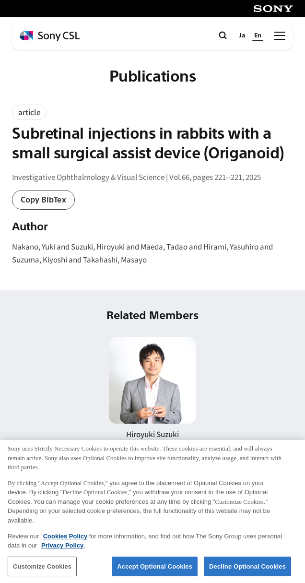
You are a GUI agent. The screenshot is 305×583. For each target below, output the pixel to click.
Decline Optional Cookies (247, 570)
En (257, 35)
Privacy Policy (62, 549)
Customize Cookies (42, 570)
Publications (152, 77)
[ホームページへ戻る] (50, 36)
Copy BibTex (43, 199)
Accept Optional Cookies (154, 570)
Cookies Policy (65, 540)
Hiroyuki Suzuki (152, 433)
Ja (242, 35)
